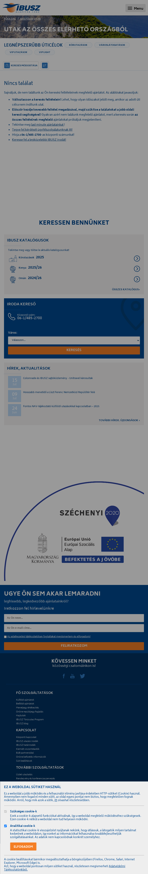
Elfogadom (23, 847)
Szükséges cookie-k (23, 812)
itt (55, 800)
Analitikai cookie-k (22, 826)
